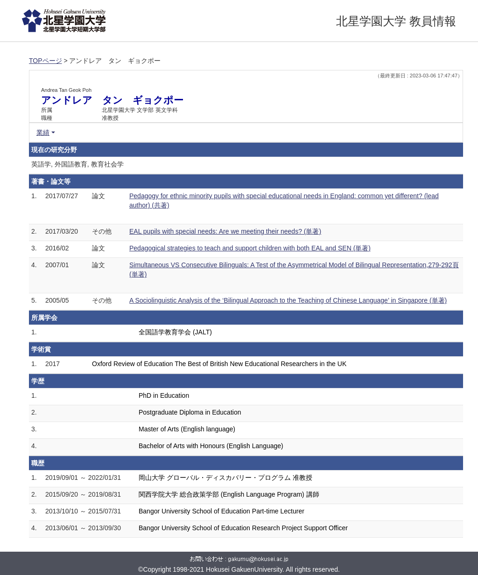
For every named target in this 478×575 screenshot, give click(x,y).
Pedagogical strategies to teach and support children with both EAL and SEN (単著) (250, 248)
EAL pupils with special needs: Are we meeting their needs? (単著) (225, 231)
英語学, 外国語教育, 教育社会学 (77, 164)
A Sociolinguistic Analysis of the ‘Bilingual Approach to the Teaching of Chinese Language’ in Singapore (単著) (288, 300)
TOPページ (45, 60)
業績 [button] (42, 132)
